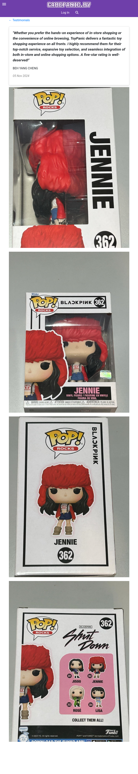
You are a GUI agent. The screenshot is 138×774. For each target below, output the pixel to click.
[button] (76, 12)
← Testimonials (19, 20)
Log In (65, 12)
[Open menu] (4, 4)
